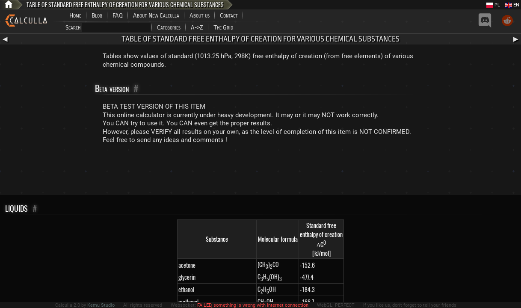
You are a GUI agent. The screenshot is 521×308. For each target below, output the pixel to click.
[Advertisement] (260, 171)
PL (493, 5)
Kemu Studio (101, 305)
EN (512, 5)
